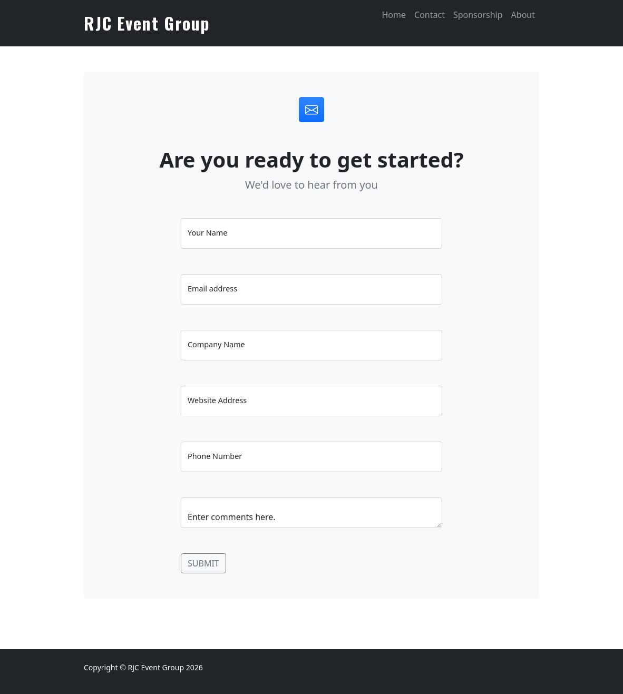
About (523, 15)
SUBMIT (203, 563)
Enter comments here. (311, 512)
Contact (429, 15)
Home (394, 15)
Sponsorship (478, 15)
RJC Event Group (147, 23)
